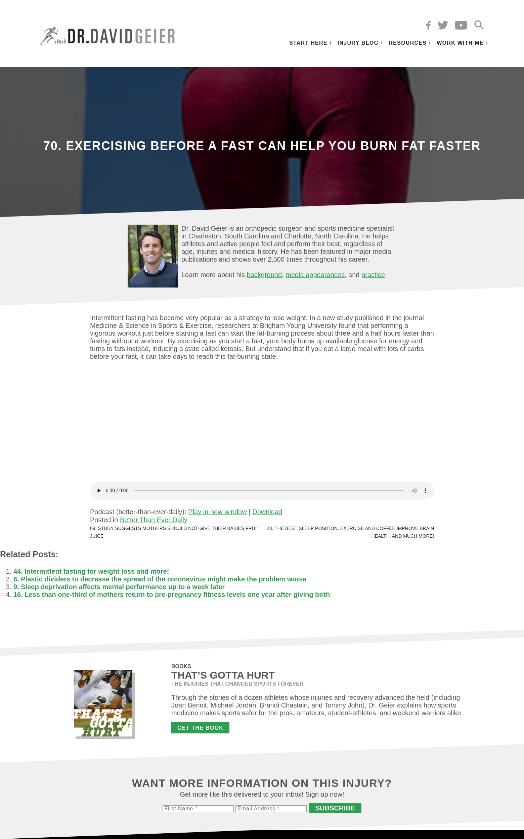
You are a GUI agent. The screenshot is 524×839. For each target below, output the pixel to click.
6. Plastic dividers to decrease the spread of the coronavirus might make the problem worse (160, 579)
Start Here (308, 43)
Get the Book (200, 728)
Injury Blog (358, 43)
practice (373, 274)
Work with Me (460, 43)
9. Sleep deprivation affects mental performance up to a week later (119, 586)
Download (267, 512)
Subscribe (335, 808)
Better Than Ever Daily (153, 520)
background (264, 274)
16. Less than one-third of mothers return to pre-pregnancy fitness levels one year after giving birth (171, 594)
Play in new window (217, 512)
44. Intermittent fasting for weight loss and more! (91, 571)
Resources (408, 43)
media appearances (315, 274)
